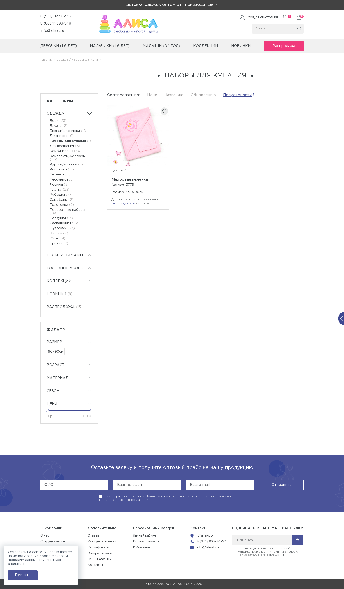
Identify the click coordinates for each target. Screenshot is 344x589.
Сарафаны (61, 199)
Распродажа (284, 46)
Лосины (59, 184)
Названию (173, 95)
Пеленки (60, 174)
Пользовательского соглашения (124, 500)
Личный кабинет (145, 535)
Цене (152, 95)
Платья (60, 189)
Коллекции (59, 281)
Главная (46, 59)
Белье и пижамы (65, 255)
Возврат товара (100, 553)
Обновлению (203, 95)
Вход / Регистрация (262, 17)
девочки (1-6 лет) (58, 46)
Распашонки (64, 223)
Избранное (141, 547)
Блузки (59, 125)
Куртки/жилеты (66, 164)
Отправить (281, 485)
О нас (44, 535)
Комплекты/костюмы (68, 158)
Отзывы (94, 535)
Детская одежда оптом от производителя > (172, 5)
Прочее (59, 243)
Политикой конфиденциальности (172, 496)
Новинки (241, 46)
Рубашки (60, 194)
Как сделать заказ (102, 541)
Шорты (59, 233)
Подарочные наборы (67, 211)
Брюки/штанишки (68, 130)
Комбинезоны (65, 151)
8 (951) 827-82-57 (56, 16)
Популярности (237, 95)
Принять (22, 575)
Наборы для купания (70, 141)
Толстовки (62, 204)
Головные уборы (65, 268)
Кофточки (62, 169)
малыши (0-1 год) (161, 46)
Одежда (62, 59)
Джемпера (62, 135)
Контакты (95, 565)
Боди (58, 120)
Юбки (57, 238)
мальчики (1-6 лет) (110, 46)
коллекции (205, 46)
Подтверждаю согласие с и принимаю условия (268, 551)
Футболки (62, 228)
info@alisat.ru (52, 30)
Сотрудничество (53, 541)
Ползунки (61, 218)
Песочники (62, 179)
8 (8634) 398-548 (55, 23)
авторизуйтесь (123, 203)
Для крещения (65, 146)
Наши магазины (99, 559)
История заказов (146, 541)
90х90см (55, 351)
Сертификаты (98, 547)
